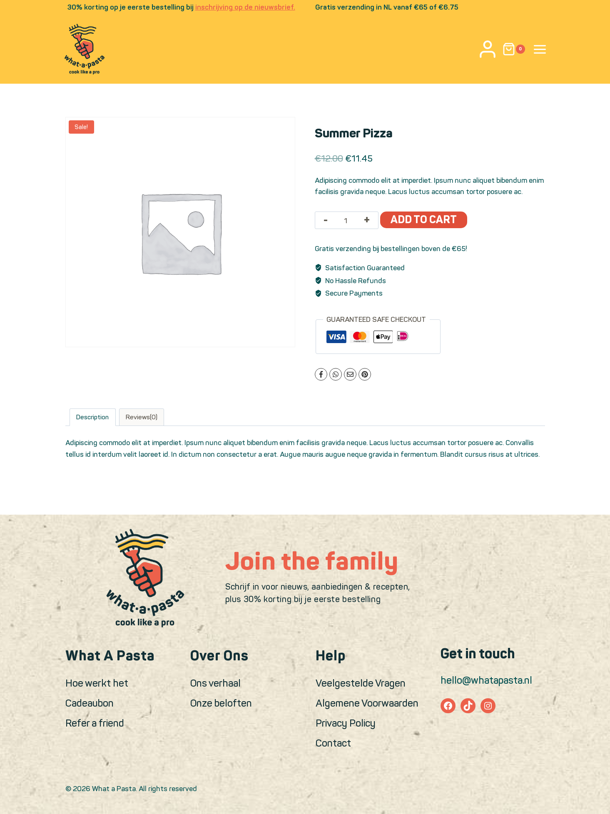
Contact (333, 743)
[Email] (350, 374)
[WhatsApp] (335, 374)
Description (92, 417)
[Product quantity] (346, 221)
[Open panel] (540, 49)
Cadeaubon (89, 703)
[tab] (93, 417)
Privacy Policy (346, 723)
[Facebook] (321, 374)
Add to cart (424, 219)
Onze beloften (221, 703)
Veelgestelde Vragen (361, 683)
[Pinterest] (365, 374)
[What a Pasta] (84, 49)
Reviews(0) (141, 417)
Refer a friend (94, 723)
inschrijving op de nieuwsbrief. (245, 7)
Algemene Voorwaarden (367, 703)
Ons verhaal (215, 683)
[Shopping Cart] (513, 49)
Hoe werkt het (96, 683)
